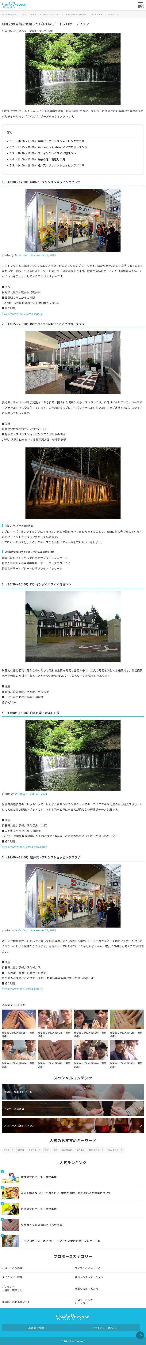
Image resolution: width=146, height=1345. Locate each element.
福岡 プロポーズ (96, 1150)
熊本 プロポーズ (115, 1150)
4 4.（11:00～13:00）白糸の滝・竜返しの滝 (37, 159)
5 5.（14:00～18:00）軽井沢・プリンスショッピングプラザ (47, 165)
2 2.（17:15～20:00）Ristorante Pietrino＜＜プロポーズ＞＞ (48, 147)
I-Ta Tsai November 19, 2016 (36, 255)
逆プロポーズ (34, 1150)
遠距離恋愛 (67, 1150)
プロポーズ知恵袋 (14, 1109)
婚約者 (21, 1150)
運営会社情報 (36, 1328)
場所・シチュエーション (89, 1277)
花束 (47, 1150)
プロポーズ (8, 1150)
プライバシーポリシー (105, 1328)
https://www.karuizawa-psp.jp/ (23, 313)
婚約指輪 (80, 1150)
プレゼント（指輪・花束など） (13, 1288)
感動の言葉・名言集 (86, 1288)
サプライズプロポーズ (88, 1267)
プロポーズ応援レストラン (19, 1125)
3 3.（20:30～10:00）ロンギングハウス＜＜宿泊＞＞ (43, 153)
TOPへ (140, 1335)
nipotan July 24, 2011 (32, 793)
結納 (55, 1150)
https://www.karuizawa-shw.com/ (24, 847)
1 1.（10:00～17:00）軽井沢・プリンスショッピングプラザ (47, 141)
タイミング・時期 (12, 1277)
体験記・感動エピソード (18, 1092)
